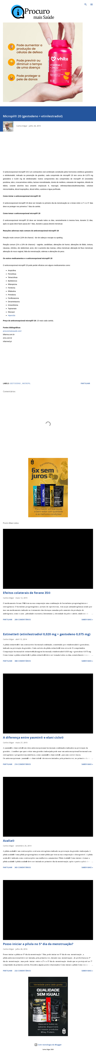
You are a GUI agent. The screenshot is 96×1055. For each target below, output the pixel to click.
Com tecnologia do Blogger (48, 1045)
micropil (26, 383)
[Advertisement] (48, 153)
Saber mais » (87, 619)
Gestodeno (15, 383)
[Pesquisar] (85, 4)
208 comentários (22, 619)
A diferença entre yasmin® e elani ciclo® (33, 737)
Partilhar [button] (85, 383)
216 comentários (22, 764)
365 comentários (22, 867)
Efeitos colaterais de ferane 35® (27, 593)
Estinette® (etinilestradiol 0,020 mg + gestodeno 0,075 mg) (46, 634)
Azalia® (8, 841)
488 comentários (22, 661)
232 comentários (22, 970)
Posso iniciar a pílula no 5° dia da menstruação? (38, 944)
